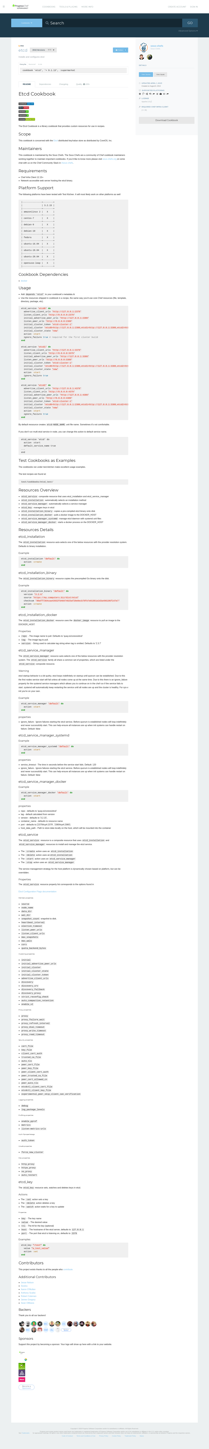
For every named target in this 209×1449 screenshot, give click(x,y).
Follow (121, 50)
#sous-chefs (67, 163)
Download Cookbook (166, 120)
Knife (40, 64)
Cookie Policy (116, 1443)
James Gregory (28, 1306)
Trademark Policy (130, 1443)
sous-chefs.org (110, 159)
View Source (146, 74)
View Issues (160, 74)
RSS (21, 46)
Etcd (55, 140)
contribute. (68, 1276)
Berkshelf (32, 64)
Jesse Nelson (27, 1289)
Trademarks (25, 1440)
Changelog (63, 84)
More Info (87, 7)
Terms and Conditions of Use (86, 1443)
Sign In (194, 7)
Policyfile (23, 64)
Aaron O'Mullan (28, 1296)
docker (24, 286)
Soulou (24, 1293)
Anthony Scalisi (28, 1300)
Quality (82, 84)
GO (190, 23)
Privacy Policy (103, 1443)
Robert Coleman (29, 1303)
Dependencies (45, 84)
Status (142, 1443)
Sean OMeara (27, 1310)
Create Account (177, 7)
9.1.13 (42, 50)
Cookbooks (48, 7)
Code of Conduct (67, 1443)
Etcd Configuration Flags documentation (38, 898)
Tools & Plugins (68, 7)
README (27, 84)
